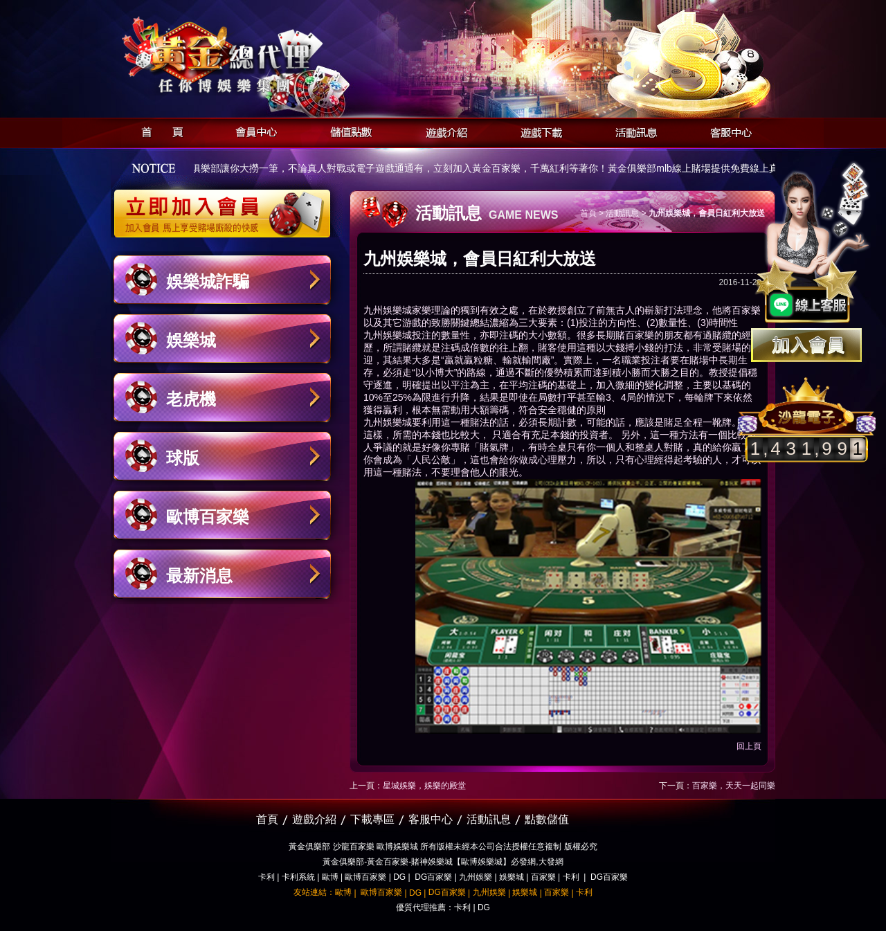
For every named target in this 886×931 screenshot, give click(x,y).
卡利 (266, 877)
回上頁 (748, 746)
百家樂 (543, 877)
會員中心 (253, 130)
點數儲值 (547, 819)
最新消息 (199, 575)
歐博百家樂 (207, 516)
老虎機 (191, 399)
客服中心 (727, 130)
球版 (182, 458)
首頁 (158, 130)
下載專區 (372, 819)
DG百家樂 (433, 877)
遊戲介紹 (442, 130)
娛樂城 (191, 340)
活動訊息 (632, 130)
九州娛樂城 (387, 310)
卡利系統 (298, 877)
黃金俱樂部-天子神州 (258, 56)
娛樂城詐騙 (207, 281)
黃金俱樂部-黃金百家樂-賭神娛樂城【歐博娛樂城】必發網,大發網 (443, 862)
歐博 (330, 877)
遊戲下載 (537, 130)
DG (399, 877)
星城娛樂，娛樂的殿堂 (424, 785)
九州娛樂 (475, 877)
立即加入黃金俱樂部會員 (227, 206)
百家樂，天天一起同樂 (733, 785)
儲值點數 (347, 130)
